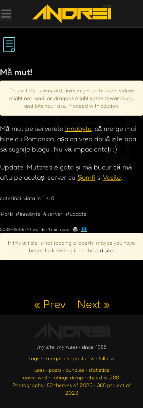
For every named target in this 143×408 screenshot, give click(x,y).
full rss (106, 358)
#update (76, 213)
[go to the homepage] (71, 13)
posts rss (83, 358)
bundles (75, 369)
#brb (6, 213)
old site (104, 250)
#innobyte (27, 213)
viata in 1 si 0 (38, 198)
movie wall (34, 377)
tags (34, 358)
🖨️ (75, 229)
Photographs (28, 385)
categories (56, 358)
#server (53, 213)
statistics (98, 369)
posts (55, 369)
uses (39, 369)
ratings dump (67, 377)
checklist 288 (103, 377)
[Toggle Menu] (5, 14)
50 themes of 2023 (70, 385)
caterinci (10, 198)
